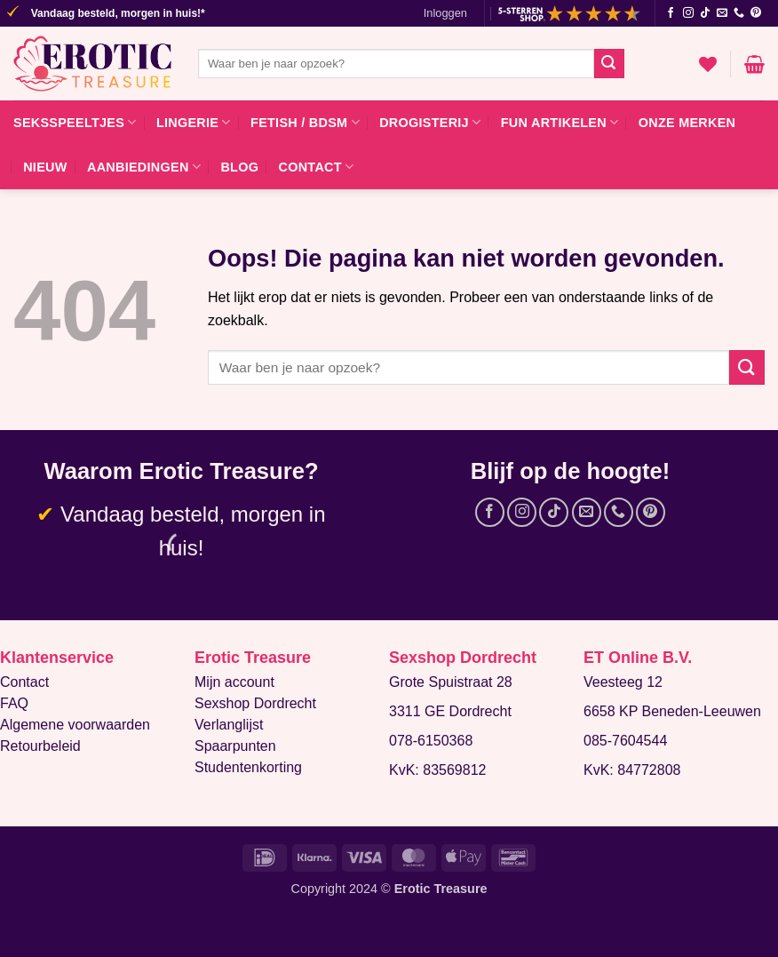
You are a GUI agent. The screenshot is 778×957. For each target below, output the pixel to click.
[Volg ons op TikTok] (705, 13)
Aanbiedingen (144, 166)
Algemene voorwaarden (75, 724)
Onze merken (687, 123)
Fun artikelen (560, 122)
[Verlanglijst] (708, 64)
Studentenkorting (248, 767)
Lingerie (193, 122)
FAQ (14, 703)
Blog (239, 167)
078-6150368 (430, 740)
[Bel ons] (739, 13)
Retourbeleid (40, 746)
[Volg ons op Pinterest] (755, 13)
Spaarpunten (235, 746)
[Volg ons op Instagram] (688, 13)
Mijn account (234, 682)
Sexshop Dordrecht (255, 703)
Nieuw (45, 167)
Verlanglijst (228, 724)
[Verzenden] (609, 64)
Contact (316, 166)
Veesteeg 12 (623, 682)
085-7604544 (625, 740)
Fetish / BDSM (305, 122)
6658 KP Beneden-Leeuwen (672, 711)
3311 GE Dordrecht (450, 711)
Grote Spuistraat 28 (450, 682)
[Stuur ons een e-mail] (722, 13)
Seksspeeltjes (75, 122)
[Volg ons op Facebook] (670, 13)
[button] (445, 13)
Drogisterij (429, 122)
